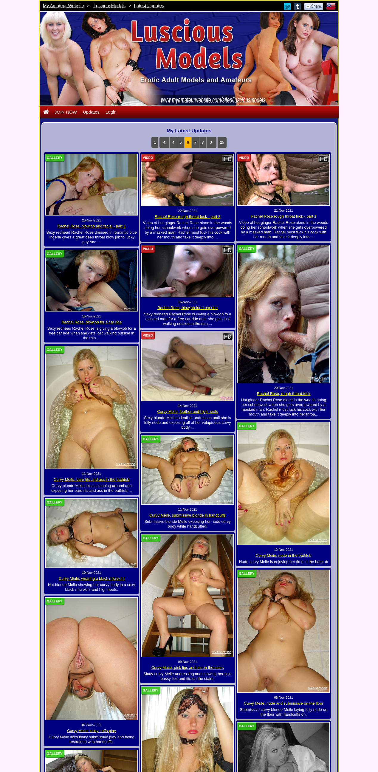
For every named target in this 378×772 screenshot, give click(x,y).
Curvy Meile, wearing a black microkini (122, 572)
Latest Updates (149, 5)
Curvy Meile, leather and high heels (187, 411)
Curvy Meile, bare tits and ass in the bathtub (91, 479)
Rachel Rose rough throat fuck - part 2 (187, 216)
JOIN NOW (66, 111)
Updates (91, 111)
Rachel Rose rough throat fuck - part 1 (283, 216)
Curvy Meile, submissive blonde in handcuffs (187, 515)
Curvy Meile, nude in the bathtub (284, 555)
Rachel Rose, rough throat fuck (283, 393)
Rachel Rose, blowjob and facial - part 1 (91, 226)
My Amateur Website (63, 5)
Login (111, 111)
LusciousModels (110, 5)
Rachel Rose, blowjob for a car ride (187, 308)
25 (222, 142)
